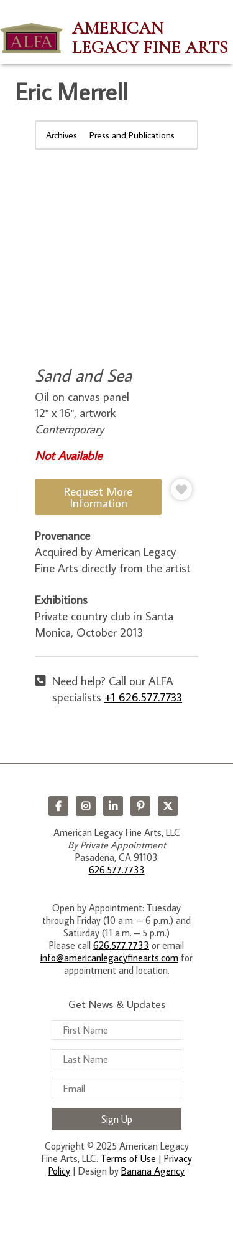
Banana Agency (153, 1171)
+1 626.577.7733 (143, 696)
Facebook (58, 806)
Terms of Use (128, 1158)
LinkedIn (113, 806)
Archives (61, 135)
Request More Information (98, 497)
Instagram (86, 806)
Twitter (168, 806)
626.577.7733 (117, 869)
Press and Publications (132, 135)
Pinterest (140, 806)
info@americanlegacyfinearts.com (109, 957)
